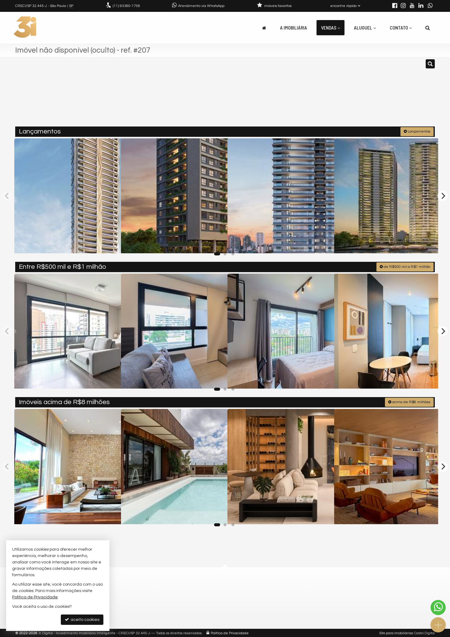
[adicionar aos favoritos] (110, 243)
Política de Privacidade (230, 632)
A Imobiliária (293, 27)
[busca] (427, 27)
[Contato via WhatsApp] (438, 607)
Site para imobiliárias (396, 632)
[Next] (443, 195)
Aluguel (365, 27)
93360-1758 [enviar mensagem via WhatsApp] (126, 6)
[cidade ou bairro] (293, 94)
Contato (401, 27)
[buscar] (349, 94)
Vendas (330, 27)
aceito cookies (82, 619)
